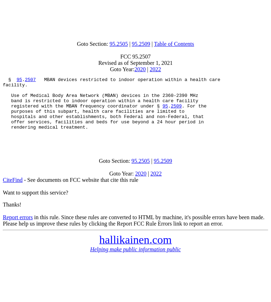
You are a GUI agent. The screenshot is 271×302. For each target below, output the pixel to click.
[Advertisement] (135, 19)
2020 (140, 69)
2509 (176, 112)
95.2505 (118, 44)
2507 (30, 80)
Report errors (18, 230)
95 (19, 80)
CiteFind (13, 193)
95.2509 (141, 44)
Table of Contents (174, 44)
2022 (155, 69)
